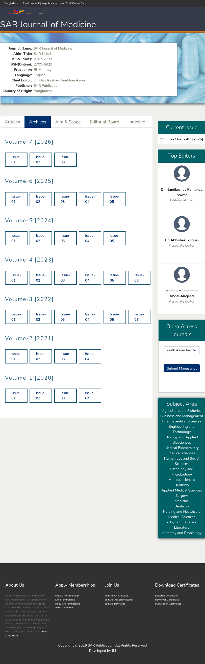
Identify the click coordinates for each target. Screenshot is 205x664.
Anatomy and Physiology (181, 532)
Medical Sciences (181, 517)
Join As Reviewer (115, 604)
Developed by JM (102, 650)
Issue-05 (115, 199)
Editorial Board (104, 122)
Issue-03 (65, 160)
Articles (12, 122)
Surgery (181, 495)
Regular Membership (67, 604)
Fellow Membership (67, 595)
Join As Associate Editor (119, 600)
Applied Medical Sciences (182, 490)
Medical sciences (181, 453)
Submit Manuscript (182, 368)
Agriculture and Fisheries (181, 410)
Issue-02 (41, 160)
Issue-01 (16, 160)
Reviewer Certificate (167, 600)
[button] (41, 12)
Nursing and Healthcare (181, 511)
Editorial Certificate (166, 595)
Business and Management (181, 416)
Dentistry (181, 485)
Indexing (136, 122)
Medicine (182, 501)
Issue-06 (139, 278)
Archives (37, 122)
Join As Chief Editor (116, 595)
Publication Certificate (168, 604)
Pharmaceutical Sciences (181, 421)
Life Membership (65, 600)
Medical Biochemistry (182, 447)
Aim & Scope (68, 122)
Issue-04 (90, 199)
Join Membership (65, 607)
